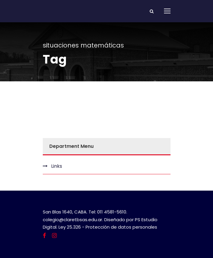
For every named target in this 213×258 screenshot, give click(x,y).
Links (56, 166)
